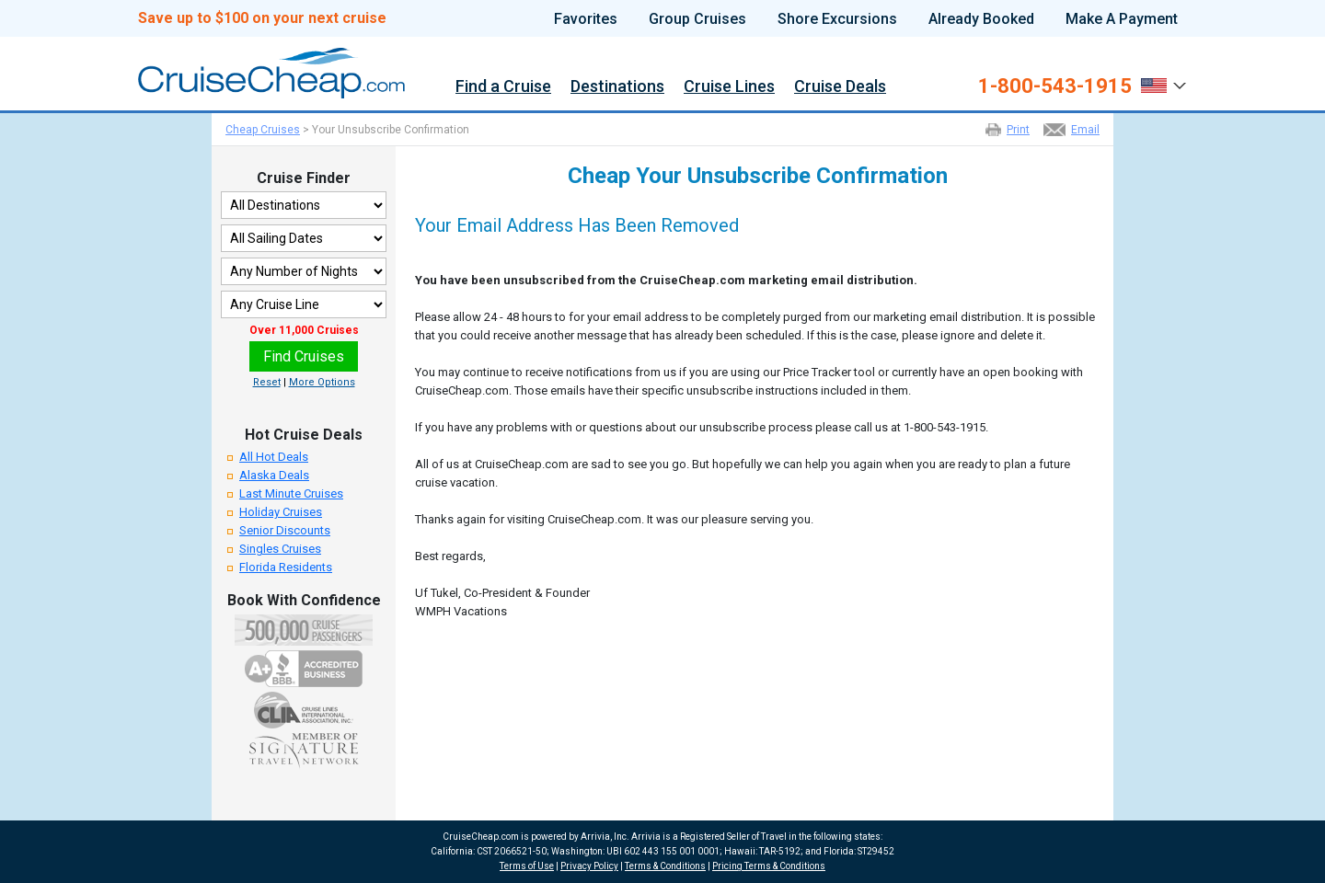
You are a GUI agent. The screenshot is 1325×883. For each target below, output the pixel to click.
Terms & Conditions (665, 866)
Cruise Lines (729, 87)
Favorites (585, 19)
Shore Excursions (837, 19)
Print (1018, 129)
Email (1085, 129)
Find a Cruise (503, 87)
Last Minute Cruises (291, 493)
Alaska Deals (274, 475)
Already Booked (981, 19)
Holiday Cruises (280, 512)
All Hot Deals (273, 457)
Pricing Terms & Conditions (768, 866)
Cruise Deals (840, 87)
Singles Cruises (280, 549)
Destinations (617, 87)
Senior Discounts (284, 530)
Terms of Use (527, 866)
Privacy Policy (589, 866)
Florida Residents (285, 567)
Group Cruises (697, 19)
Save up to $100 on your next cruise (262, 18)
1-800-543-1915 (1055, 86)
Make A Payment (1122, 19)
